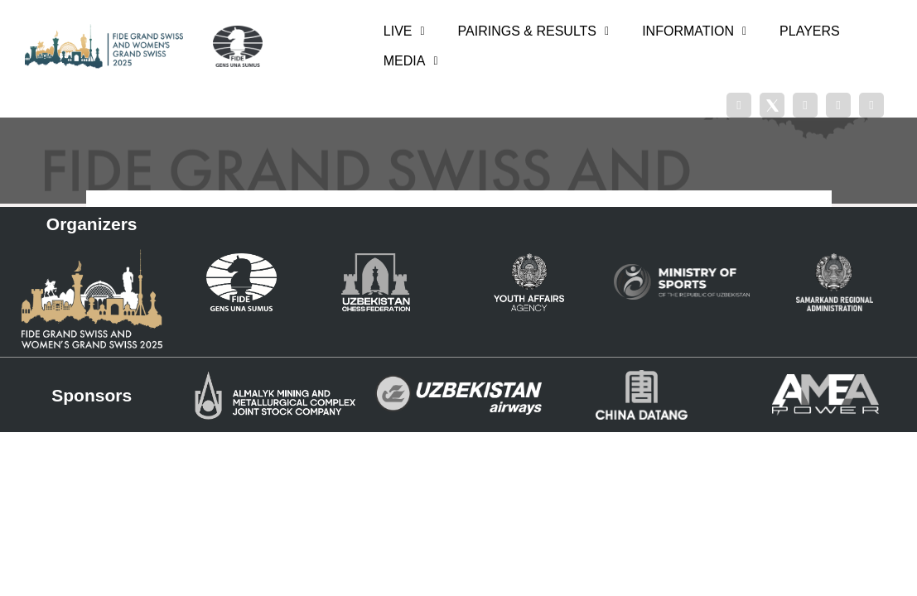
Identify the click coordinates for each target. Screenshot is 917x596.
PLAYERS (809, 31)
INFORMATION (694, 31)
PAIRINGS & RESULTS (534, 31)
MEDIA (411, 61)
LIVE (404, 31)
